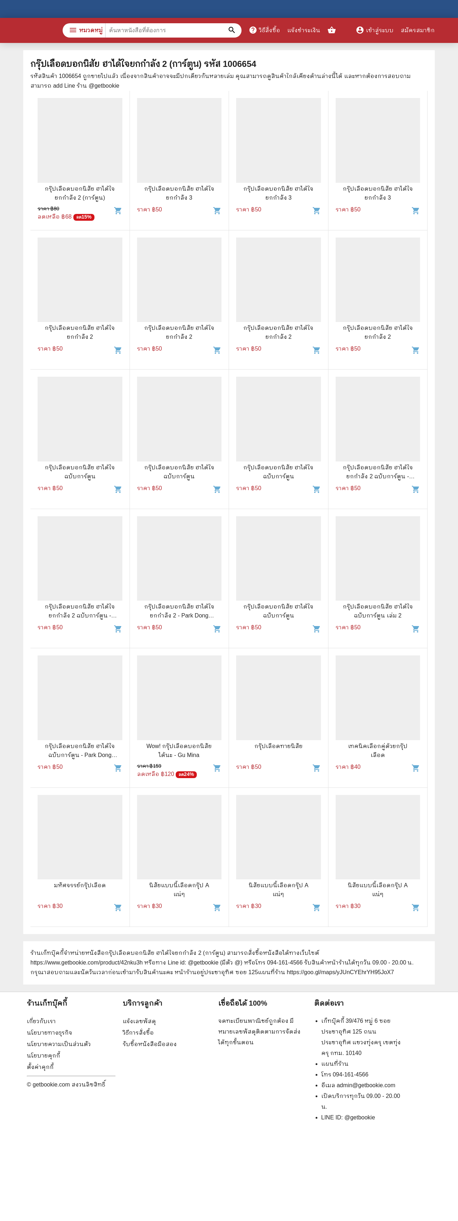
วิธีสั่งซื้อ (264, 30)
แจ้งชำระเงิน (303, 30)
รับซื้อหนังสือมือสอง (150, 1044)
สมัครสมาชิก (418, 30)
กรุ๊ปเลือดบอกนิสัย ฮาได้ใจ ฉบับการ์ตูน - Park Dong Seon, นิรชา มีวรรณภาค (80, 755)
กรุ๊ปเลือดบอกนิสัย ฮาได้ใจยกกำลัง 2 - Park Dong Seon (179, 615)
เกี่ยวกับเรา (41, 1021)
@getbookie (359, 1117)
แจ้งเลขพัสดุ (139, 1021)
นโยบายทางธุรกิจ (49, 1033)
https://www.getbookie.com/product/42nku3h (86, 962)
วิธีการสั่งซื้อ (138, 1033)
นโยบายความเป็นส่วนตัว (59, 1044)
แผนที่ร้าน (335, 1064)
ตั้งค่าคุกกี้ (40, 1067)
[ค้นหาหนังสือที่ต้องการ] (233, 30)
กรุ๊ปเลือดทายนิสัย (278, 746)
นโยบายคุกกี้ (43, 1055)
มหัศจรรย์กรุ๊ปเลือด (80, 885)
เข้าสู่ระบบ (375, 30)
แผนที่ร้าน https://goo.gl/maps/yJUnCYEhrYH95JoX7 (326, 972)
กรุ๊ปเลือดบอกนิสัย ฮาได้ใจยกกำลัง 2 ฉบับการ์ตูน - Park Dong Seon (378, 476)
